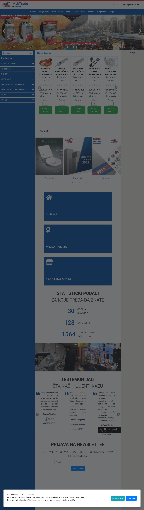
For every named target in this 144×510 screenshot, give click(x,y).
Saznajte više (117, 498)
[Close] (131, 498)
